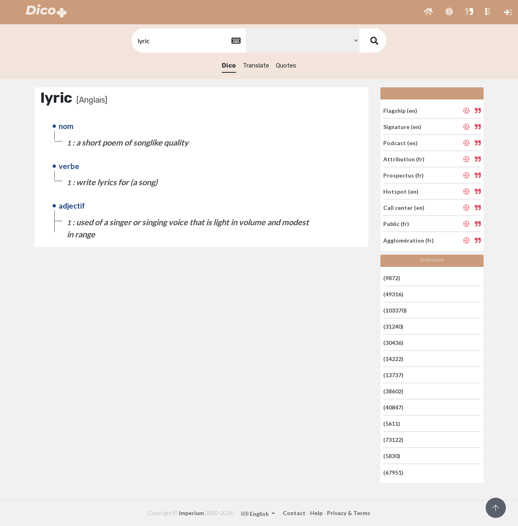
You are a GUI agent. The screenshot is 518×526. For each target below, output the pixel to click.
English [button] (255, 513)
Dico (229, 65)
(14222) (393, 358)
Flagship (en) (400, 110)
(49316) (393, 294)
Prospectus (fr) (403, 175)
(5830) (391, 455)
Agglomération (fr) (408, 240)
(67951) (393, 472)
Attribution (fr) (404, 159)
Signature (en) (402, 126)
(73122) (393, 439)
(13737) (393, 375)
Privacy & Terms (348, 512)
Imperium (191, 512)
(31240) (393, 326)
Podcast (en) (400, 142)
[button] (428, 12)
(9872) (391, 277)
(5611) (391, 423)
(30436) (393, 342)
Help (316, 512)
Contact (294, 512)
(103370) (395, 310)
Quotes (286, 65)
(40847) (393, 407)
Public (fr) (396, 223)
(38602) (393, 391)
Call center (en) (404, 207)
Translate (256, 65)
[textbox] (188, 41)
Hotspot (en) (400, 191)
